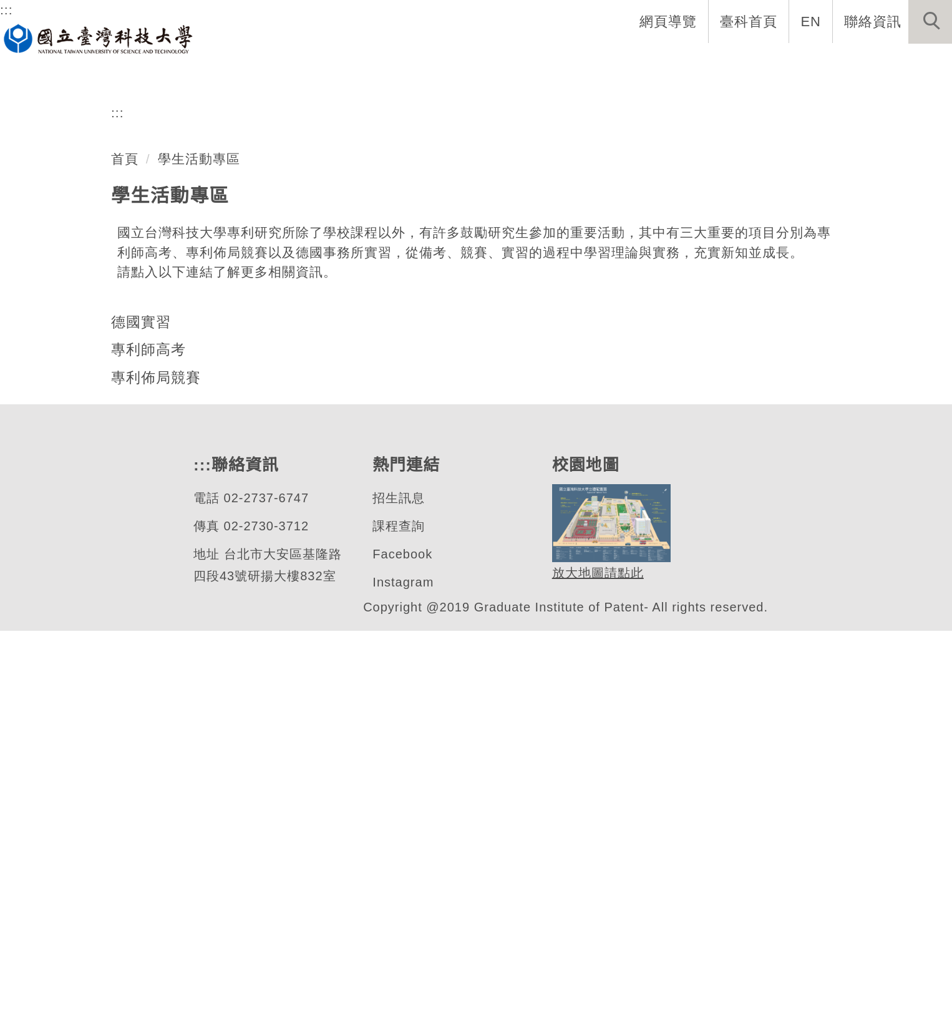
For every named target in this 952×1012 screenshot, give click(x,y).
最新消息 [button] (911, 62)
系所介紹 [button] (478, 62)
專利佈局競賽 (156, 758)
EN (811, 21)
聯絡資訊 (872, 21)
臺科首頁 (750, 21)
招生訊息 (398, 879)
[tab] (481, 414)
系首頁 (404, 62)
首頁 (124, 539)
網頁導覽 (669, 21)
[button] (930, 22)
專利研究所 (96, 364)
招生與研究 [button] (647, 62)
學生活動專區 (199, 539)
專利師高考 (148, 730)
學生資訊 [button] (735, 62)
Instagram (404, 964)
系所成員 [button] (559, 62)
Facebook (402, 936)
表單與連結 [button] (823, 62)
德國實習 (141, 703)
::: (6, 9)
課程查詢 (398, 907)
